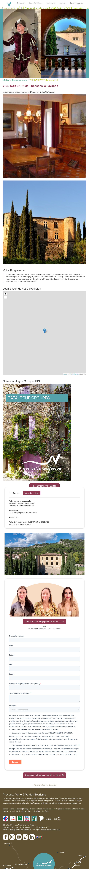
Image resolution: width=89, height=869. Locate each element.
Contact (5, 809)
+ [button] (5, 294)
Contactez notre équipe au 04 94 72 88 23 (44, 621)
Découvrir (21, 3)
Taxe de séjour (43, 811)
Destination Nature (36, 3)
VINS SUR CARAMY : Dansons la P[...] (43, 80)
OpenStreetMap (74, 374)
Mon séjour (51, 3)
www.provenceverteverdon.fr (20, 830)
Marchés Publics (31, 811)
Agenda (63, 3)
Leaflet (65, 374)
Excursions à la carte (19, 80)
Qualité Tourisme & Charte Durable (71, 809)
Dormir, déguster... (77, 3)
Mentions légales (16, 809)
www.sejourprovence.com (50, 830)
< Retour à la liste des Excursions (44, 785)
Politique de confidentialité (32, 809)
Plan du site (19, 811)
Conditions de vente (50, 809)
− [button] (5, 297)
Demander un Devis (32, 493)
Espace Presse (8, 811)
